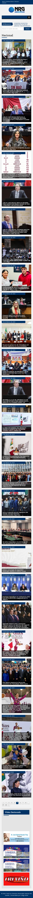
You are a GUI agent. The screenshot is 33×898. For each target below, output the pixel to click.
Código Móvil (24, 895)
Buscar (27, 28)
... (28, 803)
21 (3, 805)
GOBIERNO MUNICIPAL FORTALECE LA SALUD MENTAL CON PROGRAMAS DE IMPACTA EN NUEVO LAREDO (22, 25)
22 (6, 805)
